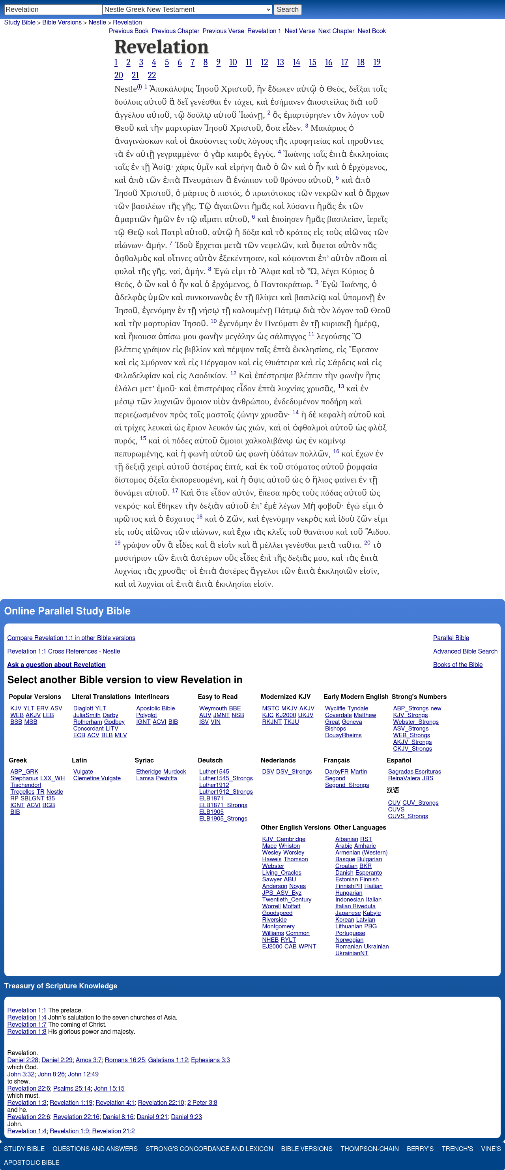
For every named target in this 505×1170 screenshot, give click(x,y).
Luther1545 (214, 772)
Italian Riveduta (355, 906)
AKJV (33, 715)
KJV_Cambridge (284, 839)
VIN (216, 722)
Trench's (457, 1149)
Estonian (346, 880)
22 (152, 75)
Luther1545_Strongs (226, 778)
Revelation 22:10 (161, 1103)
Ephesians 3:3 (210, 1060)
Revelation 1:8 (27, 1032)
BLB (107, 735)
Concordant (88, 729)
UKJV (306, 715)
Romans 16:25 (125, 1060)
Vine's (491, 1149)
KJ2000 (286, 715)
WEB (17, 715)
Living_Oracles (282, 873)
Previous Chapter (176, 31)
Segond (335, 778)
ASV (56, 709)
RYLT (288, 940)
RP (14, 799)
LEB (48, 715)
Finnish (369, 880)
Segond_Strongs (347, 785)
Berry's (420, 1149)
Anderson (275, 886)
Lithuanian (349, 927)
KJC (268, 715)
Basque (345, 859)
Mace (269, 846)
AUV (205, 715)
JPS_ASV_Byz (282, 893)
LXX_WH (52, 778)
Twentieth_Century (287, 900)
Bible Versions (62, 22)
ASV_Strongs (410, 729)
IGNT (143, 722)
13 (280, 62)
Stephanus (24, 778)
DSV (268, 772)
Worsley (293, 853)
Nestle (97, 22)
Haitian (373, 886)
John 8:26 (51, 1074)
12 (264, 62)
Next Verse (299, 31)
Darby (110, 715)
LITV (112, 729)
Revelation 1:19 (71, 1103)
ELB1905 (211, 812)
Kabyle (372, 913)
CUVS (396, 810)
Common (298, 933)
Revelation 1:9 (69, 1131)
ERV (43, 709)
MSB (30, 722)
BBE (235, 709)
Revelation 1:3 (27, 1103)
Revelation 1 (264, 31)
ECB (79, 735)
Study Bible (20, 22)
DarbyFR (337, 772)
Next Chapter (336, 31)
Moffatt (292, 906)
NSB (238, 715)
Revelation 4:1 (115, 1103)
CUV (394, 803)
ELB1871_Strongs (223, 805)
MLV (121, 735)
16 (329, 62)
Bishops (335, 729)
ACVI (159, 722)
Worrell (271, 906)
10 (233, 62)
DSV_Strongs (294, 772)
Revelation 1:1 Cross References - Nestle (63, 651)
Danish (344, 873)
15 (312, 62)
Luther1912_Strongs (226, 792)
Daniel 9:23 (186, 1117)
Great (332, 722)
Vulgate (83, 772)
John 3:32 (21, 1074)
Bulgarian (369, 859)
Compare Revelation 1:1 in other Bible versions (71, 638)
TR (40, 792)
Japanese (348, 913)
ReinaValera (404, 778)
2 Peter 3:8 (202, 1103)
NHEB (270, 940)
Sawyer (272, 880)
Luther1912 (214, 785)
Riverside (274, 920)
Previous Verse (223, 31)
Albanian (346, 839)
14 (296, 62)
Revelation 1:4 (27, 1017)
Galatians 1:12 (168, 1060)
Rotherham (87, 722)
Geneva (352, 722)
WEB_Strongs (411, 735)
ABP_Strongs (410, 709)
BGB (49, 805)
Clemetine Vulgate (97, 778)
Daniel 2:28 (23, 1060)
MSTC (270, 709)
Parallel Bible (451, 638)
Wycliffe (335, 709)
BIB (173, 722)
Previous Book (129, 31)
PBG (371, 927)
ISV (204, 722)
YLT (28, 709)
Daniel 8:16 (118, 1117)
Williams (273, 933)
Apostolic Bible (32, 1163)
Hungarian (349, 893)
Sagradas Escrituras (414, 772)
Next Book (372, 31)
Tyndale (358, 709)
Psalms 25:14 (72, 1088)
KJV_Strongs (410, 715)
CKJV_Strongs (412, 749)
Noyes (297, 886)
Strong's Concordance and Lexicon (209, 1149)
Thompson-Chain (369, 1149)
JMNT (221, 715)
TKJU (291, 722)
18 (361, 62)
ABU (290, 880)
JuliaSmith (87, 715)
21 (135, 75)
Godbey (114, 722)
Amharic (365, 846)
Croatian (346, 866)
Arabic (343, 846)
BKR (365, 866)
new (436, 709)
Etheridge (148, 772)
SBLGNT (33, 799)
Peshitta (166, 778)
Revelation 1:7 (27, 1025)
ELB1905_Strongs (223, 819)
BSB (16, 722)
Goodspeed (277, 913)
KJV (15, 709)
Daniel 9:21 (152, 1117)
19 (377, 62)
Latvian (365, 920)
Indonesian (349, 900)
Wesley (271, 853)
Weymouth (213, 709)
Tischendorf (25, 785)
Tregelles (22, 792)
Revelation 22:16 (76, 1117)
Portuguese (350, 933)
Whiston (289, 846)
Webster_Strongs (416, 722)
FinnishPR (349, 886)
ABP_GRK (24, 772)
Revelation (127, 22)
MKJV (289, 709)
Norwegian (349, 940)
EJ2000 (272, 947)
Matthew (365, 715)
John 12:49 (83, 1074)
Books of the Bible (458, 665)
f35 (51, 799)
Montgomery (278, 927)
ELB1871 (211, 799)
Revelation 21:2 (113, 1131)
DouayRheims (343, 735)
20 (118, 75)
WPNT (307, 947)
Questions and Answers (95, 1149)
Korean (344, 920)
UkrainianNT (351, 953)
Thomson (296, 859)
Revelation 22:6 (28, 1088)
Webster (273, 866)
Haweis (272, 859)
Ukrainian (376, 947)
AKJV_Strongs (412, 742)
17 (345, 62)
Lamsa (145, 778)
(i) (139, 86)
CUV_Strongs (420, 803)
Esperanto (368, 873)
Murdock (174, 772)
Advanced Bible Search (465, 651)
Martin (359, 772)
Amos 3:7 (89, 1060)
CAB (290, 947)
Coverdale (338, 715)
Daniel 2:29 (57, 1060)
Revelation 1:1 (27, 1010)
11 (249, 62)
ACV (93, 735)
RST (366, 839)
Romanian (348, 947)
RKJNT (272, 722)
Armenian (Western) (361, 853)
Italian (374, 900)
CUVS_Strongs (408, 816)
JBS (427, 778)
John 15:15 (109, 1088)
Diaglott (83, 709)
